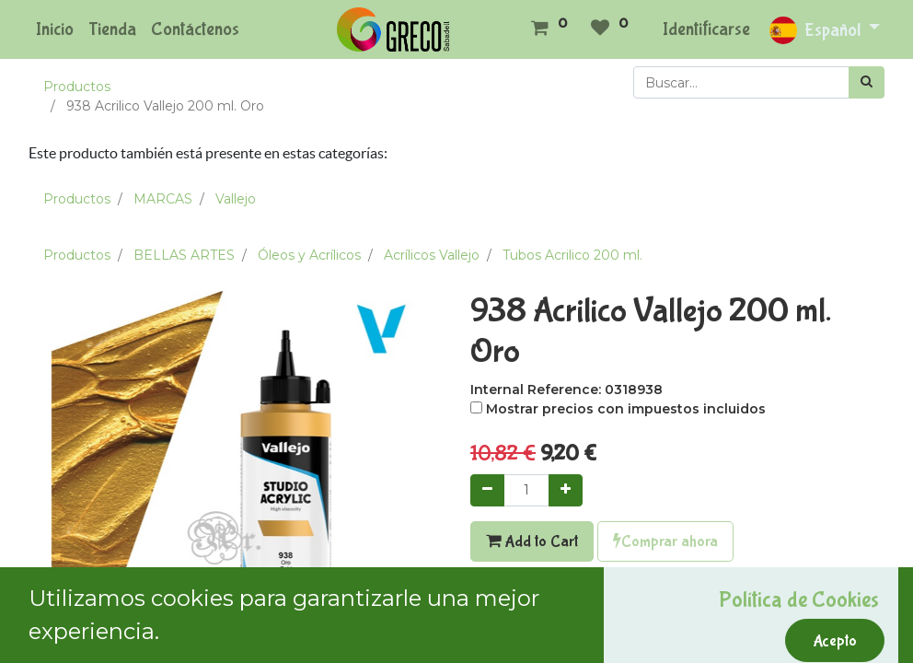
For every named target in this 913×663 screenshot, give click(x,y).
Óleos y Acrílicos (309, 255)
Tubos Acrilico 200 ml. (572, 255)
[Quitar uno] (487, 490)
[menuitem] (55, 29)
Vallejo (235, 199)
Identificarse (706, 29)
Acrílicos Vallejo (432, 255)
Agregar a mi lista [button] (535, 626)
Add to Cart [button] (532, 541)
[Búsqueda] (866, 82)
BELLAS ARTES (184, 255)
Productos (76, 86)
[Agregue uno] (566, 490)
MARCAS (162, 199)
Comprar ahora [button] (665, 541)
